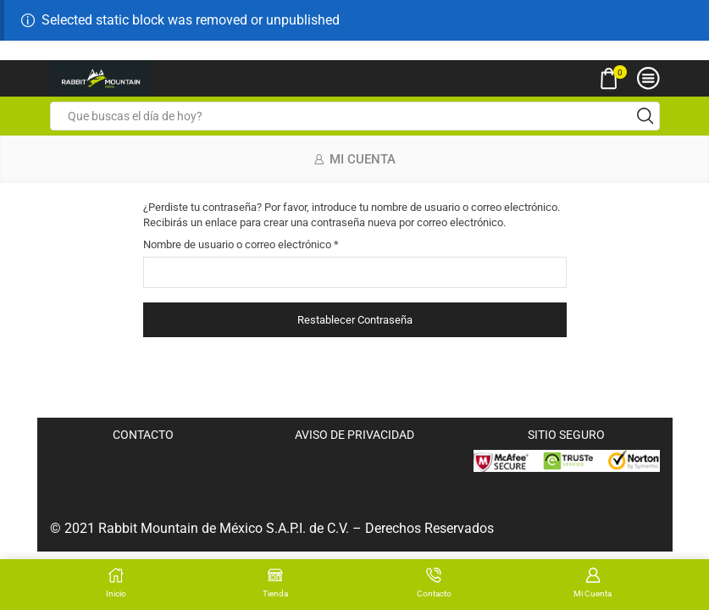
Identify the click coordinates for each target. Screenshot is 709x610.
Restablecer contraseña (355, 319)
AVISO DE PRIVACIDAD (354, 434)
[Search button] (645, 116)
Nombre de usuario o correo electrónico (241, 244)
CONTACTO (143, 434)
